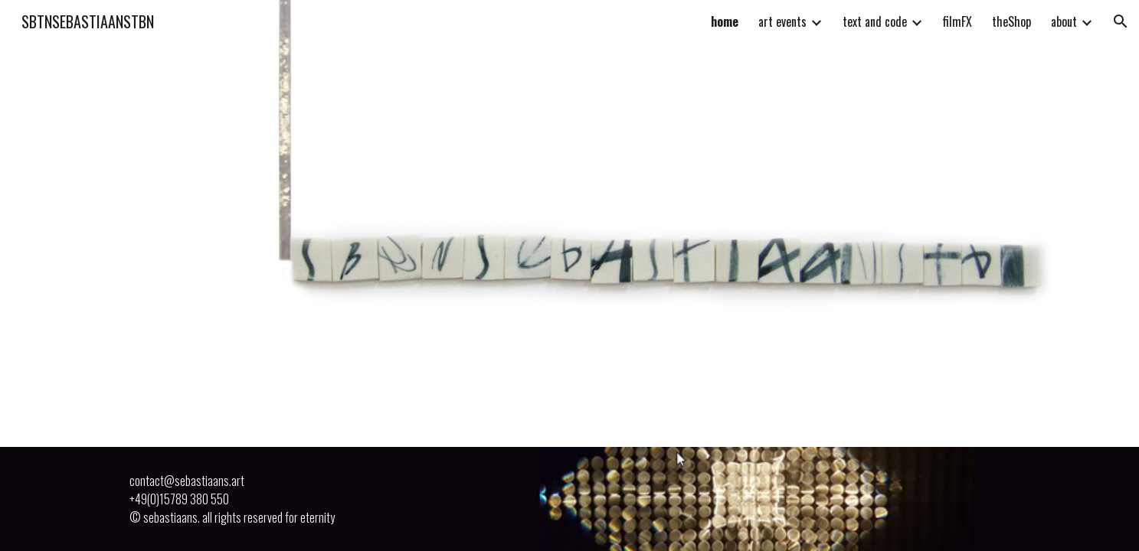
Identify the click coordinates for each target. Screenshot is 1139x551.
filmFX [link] (957, 21)
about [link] (1064, 21)
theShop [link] (1011, 21)
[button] (1120, 21)
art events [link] (782, 21)
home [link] (724, 21)
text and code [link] (875, 21)
